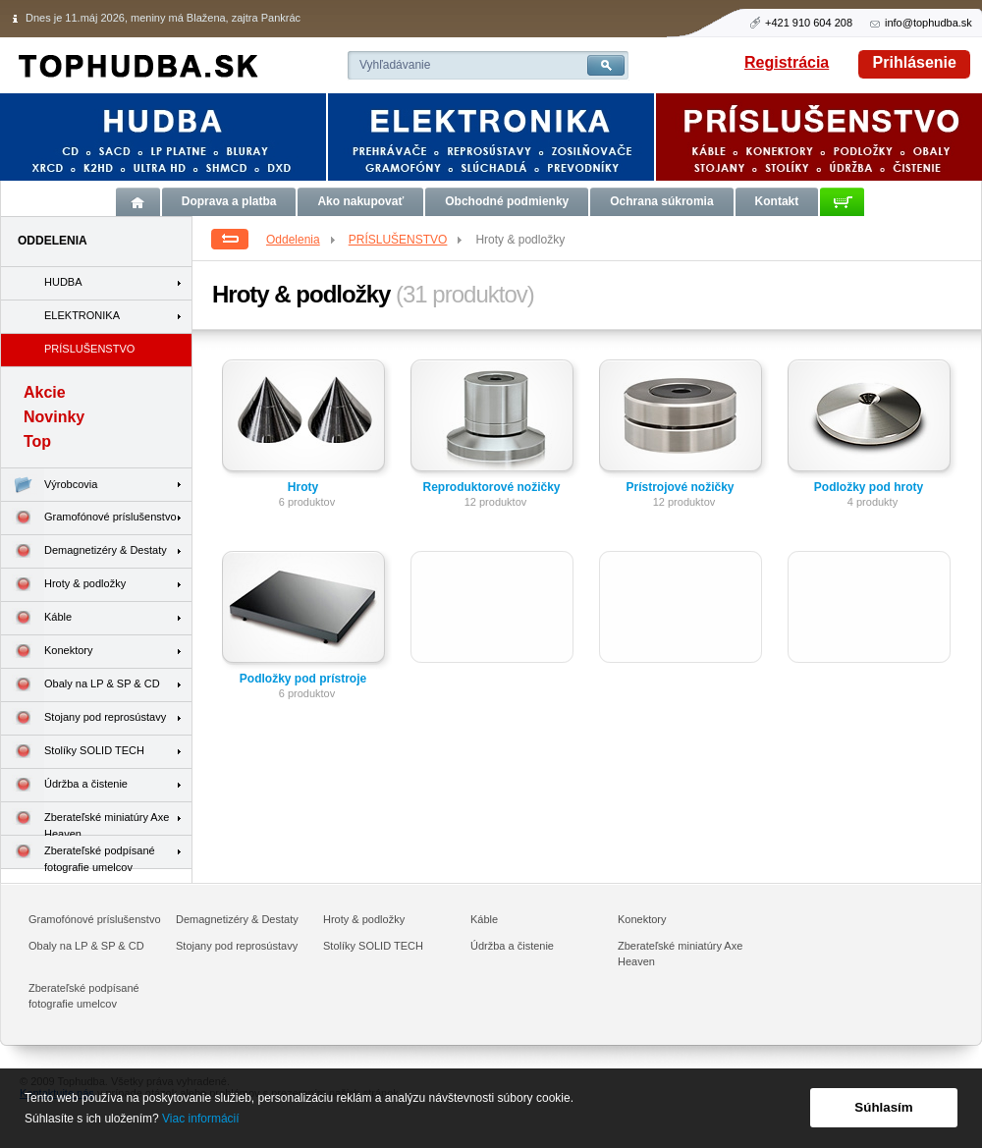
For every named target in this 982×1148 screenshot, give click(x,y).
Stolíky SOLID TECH (72, 752)
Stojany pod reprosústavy (83, 718)
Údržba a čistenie (64, 785)
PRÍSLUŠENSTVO (407, 239)
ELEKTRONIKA (82, 315)
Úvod (138, 202)
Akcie (45, 392)
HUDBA (63, 282)
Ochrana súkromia (661, 201)
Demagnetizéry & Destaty (84, 551)
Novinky (54, 417)
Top (37, 441)
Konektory (47, 651)
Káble (36, 618)
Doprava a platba (229, 201)
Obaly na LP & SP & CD (80, 685)
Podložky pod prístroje (303, 678)
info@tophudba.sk (928, 22)
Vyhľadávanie (394, 65)
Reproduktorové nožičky (491, 487)
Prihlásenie (914, 62)
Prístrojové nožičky (680, 487)
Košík (842, 202)
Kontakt (777, 201)
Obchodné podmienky (507, 201)
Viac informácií (200, 1118)
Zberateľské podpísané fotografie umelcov (78, 852)
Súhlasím (883, 1107)
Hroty (303, 487)
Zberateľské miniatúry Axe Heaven (85, 819)
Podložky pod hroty (868, 487)
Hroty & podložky (63, 585)
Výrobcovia (49, 484)
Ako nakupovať (360, 201)
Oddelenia (302, 239)
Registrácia (786, 62)
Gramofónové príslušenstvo (89, 518)
